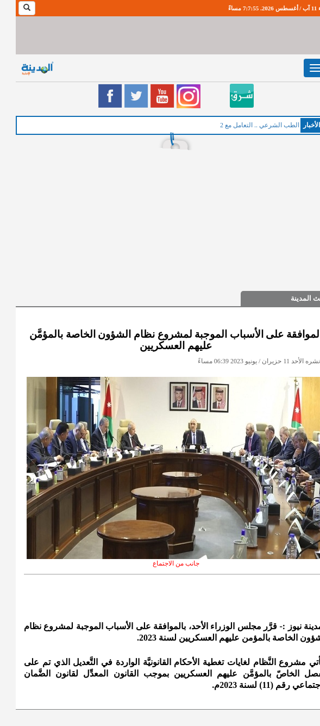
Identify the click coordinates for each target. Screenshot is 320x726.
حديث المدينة (295, 298)
